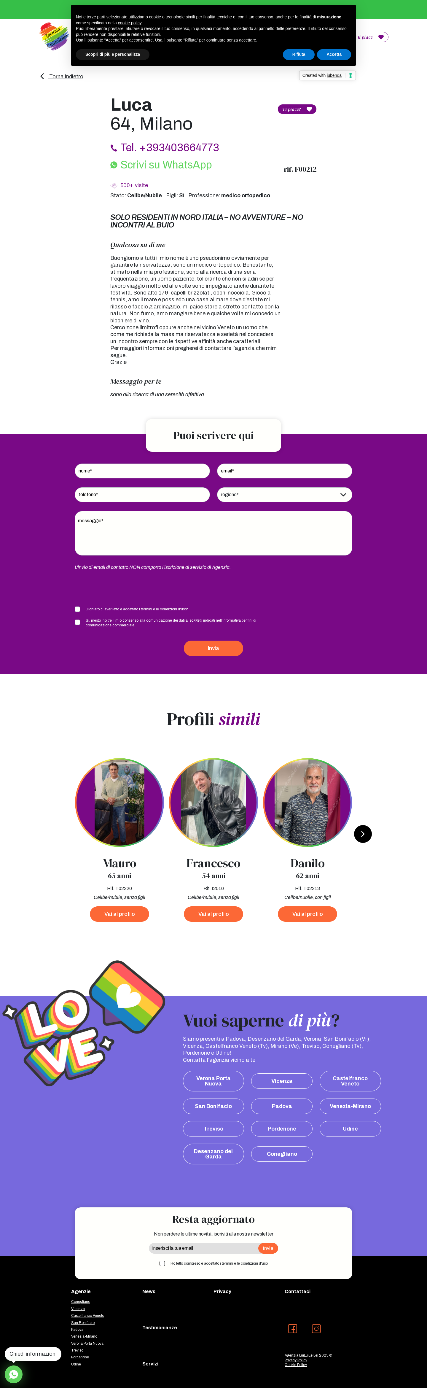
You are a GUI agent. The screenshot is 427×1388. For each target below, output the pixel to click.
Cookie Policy (296, 1365)
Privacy (222, 1291)
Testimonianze (159, 1327)
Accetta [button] (334, 54)
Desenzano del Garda (213, 1154)
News (148, 1291)
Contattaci (297, 1291)
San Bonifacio (213, 1106)
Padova (282, 1106)
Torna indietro (61, 76)
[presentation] (120, 587)
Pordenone (282, 1129)
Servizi (150, 1363)
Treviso (213, 1129)
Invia (213, 648)
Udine (350, 1129)
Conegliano (282, 1154)
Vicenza (282, 1081)
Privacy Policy (296, 1360)
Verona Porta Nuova (213, 1081)
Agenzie (81, 1291)
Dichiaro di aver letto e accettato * (137, 609)
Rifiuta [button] (298, 54)
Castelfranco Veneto (350, 1081)
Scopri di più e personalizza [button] (112, 54)
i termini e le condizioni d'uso (163, 609)
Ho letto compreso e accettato (219, 1263)
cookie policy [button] (129, 22)
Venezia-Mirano (350, 1106)
